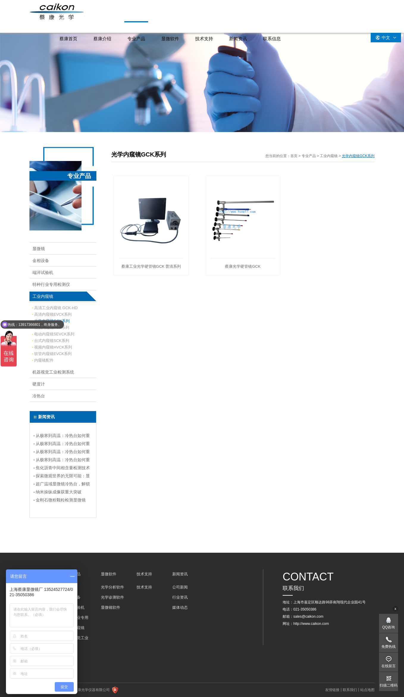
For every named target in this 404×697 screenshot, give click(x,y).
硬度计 (38, 384)
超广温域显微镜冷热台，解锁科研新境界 (63, 484)
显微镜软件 (110, 607)
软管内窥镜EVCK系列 (53, 353)
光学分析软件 (112, 587)
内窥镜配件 (44, 360)
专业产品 (136, 38)
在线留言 (388, 666)
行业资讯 (180, 597)
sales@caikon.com (308, 616)
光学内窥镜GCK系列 (52, 321)
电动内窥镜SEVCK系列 (54, 334)
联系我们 (350, 690)
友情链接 (332, 690)
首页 (293, 156)
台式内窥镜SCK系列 (51, 340)
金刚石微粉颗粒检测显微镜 (61, 500)
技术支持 (204, 38)
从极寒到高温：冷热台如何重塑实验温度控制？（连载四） (63, 436)
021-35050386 (304, 609)
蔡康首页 (68, 38)
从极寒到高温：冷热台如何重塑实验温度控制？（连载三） (63, 444)
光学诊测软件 (112, 597)
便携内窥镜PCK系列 (51, 327)
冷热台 (38, 396)
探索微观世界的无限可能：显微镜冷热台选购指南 (63, 476)
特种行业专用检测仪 (51, 284)
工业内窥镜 (42, 296)
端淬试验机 (42, 272)
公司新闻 (180, 587)
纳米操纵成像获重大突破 (59, 492)
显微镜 (38, 248)
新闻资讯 (238, 38)
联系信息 (272, 38)
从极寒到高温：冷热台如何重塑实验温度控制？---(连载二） (63, 452)
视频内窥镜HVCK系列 (53, 347)
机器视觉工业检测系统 (53, 372)
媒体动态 (180, 607)
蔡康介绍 (102, 38)
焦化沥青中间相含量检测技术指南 (63, 468)
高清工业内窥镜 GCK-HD (56, 308)
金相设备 (40, 260)
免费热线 (388, 647)
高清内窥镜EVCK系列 (53, 314)
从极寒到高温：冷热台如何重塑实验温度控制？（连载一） (63, 460)
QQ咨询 (388, 627)
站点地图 (367, 690)
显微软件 (170, 38)
